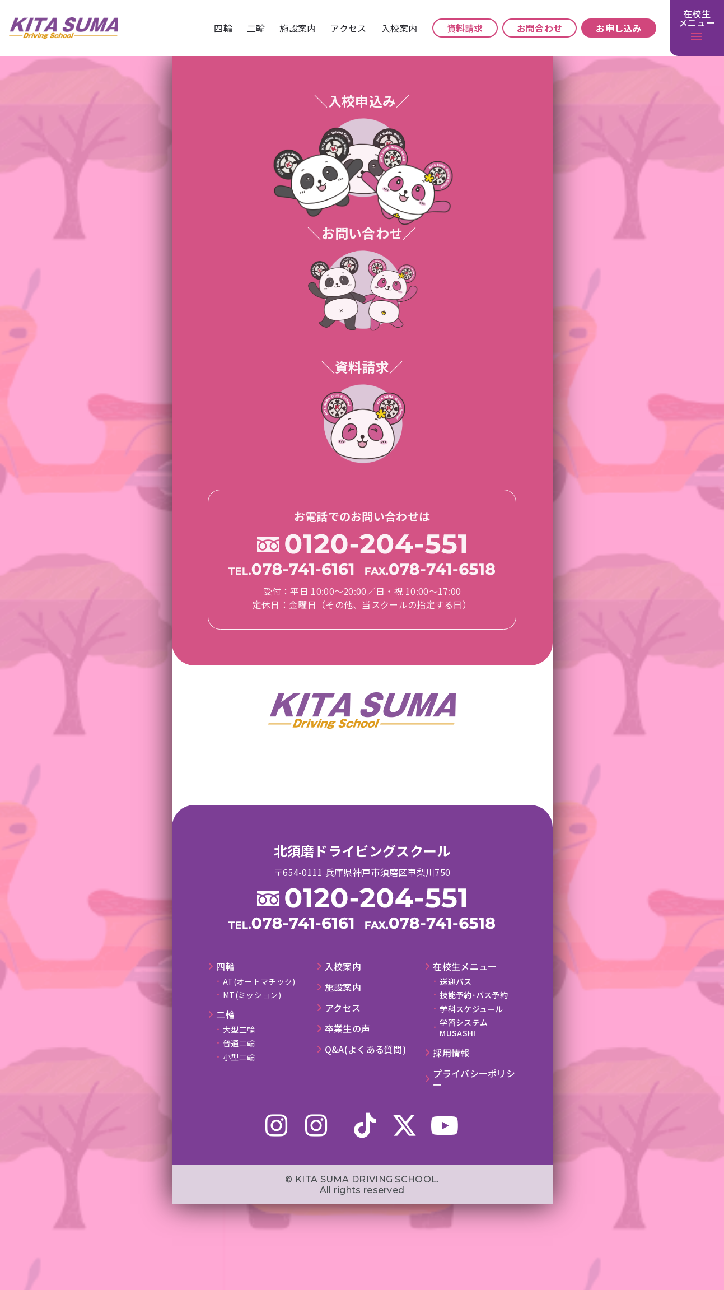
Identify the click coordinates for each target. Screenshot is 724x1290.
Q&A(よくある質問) (365, 1049)
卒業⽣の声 (348, 1029)
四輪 (223, 28)
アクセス (348, 28)
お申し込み (619, 28)
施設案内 (297, 28)
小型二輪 (239, 1057)
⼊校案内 (399, 28)
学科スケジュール (471, 1009)
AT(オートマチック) (259, 981)
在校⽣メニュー (465, 966)
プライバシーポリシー (474, 1079)
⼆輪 (256, 28)
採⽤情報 (451, 1053)
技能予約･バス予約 (474, 995)
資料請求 (465, 28)
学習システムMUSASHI (464, 1027)
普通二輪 (239, 1043)
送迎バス (455, 981)
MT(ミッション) (252, 995)
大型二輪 (239, 1029)
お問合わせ (540, 28)
